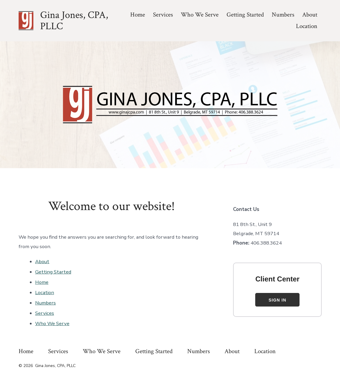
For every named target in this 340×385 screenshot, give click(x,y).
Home (137, 15)
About (309, 15)
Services (163, 15)
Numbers (283, 15)
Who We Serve (200, 15)
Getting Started (245, 15)
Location (306, 26)
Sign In (277, 300)
